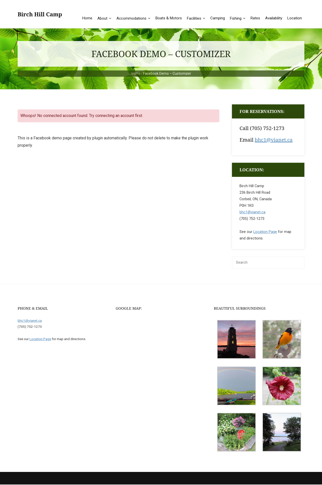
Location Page (265, 232)
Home (136, 74)
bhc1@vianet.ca (274, 140)
